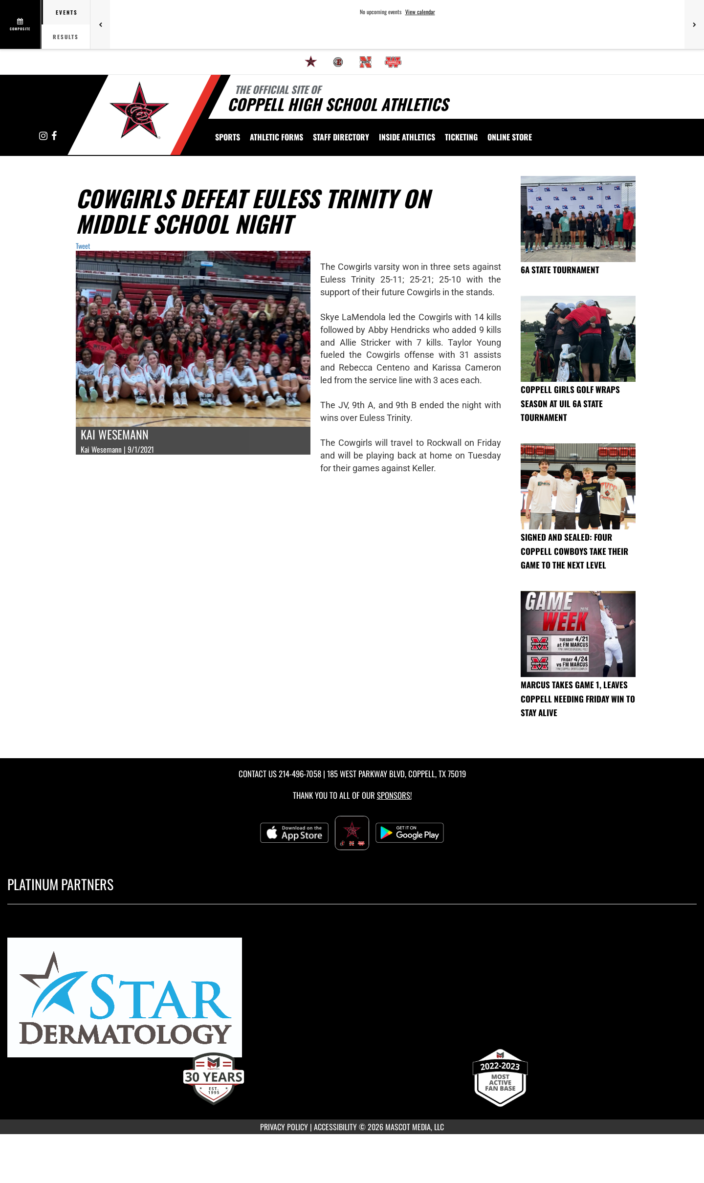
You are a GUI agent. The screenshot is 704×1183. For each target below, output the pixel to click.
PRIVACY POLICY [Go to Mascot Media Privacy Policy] (284, 1127)
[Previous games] (100, 24)
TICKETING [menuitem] (461, 137)
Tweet (83, 246)
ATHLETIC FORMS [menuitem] (276, 137)
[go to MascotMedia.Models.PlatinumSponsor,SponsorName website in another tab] (352, 1002)
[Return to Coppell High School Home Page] (139, 114)
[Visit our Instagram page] (44, 136)
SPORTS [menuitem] (227, 137)
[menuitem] (311, 62)
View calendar (420, 12)
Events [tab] (67, 12)
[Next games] (694, 24)
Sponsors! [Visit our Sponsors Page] (394, 795)
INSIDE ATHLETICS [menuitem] (407, 137)
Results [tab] (66, 37)
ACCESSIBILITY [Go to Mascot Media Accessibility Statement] (335, 1127)
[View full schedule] (21, 24)
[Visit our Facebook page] (54, 136)
